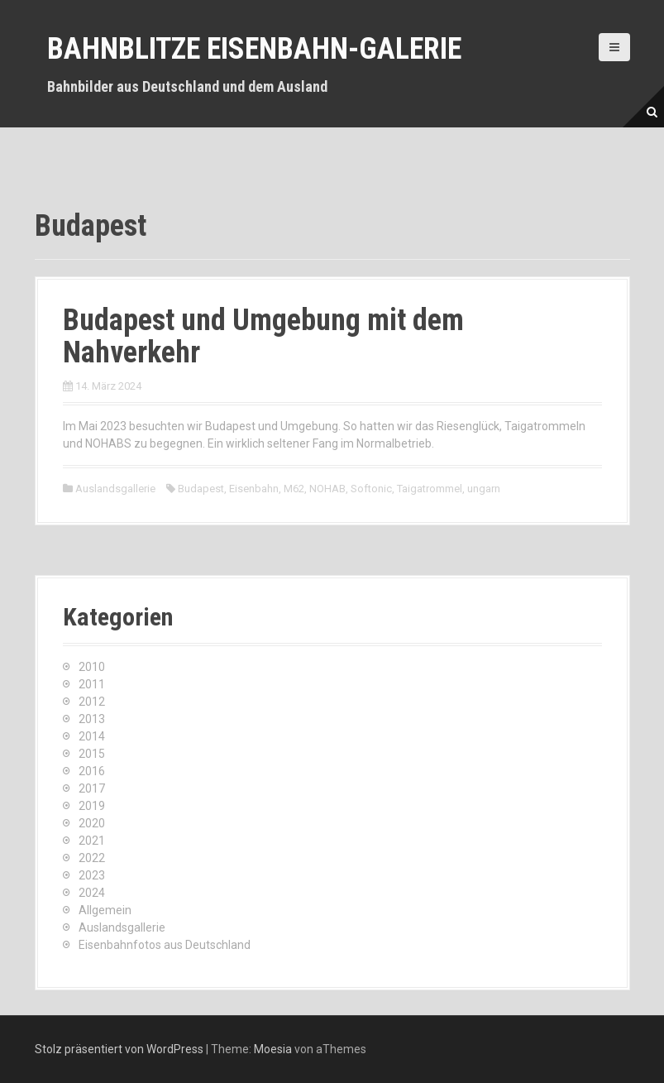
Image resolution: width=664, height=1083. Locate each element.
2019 (92, 805)
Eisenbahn (254, 488)
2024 (92, 892)
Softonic (371, 488)
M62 (294, 488)
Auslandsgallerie (115, 488)
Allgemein (105, 910)
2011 (92, 684)
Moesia (273, 1049)
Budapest (201, 488)
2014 (92, 736)
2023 (92, 875)
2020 (92, 823)
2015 (92, 753)
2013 (92, 719)
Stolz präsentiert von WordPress (119, 1049)
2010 (92, 666)
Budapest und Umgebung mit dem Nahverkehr (263, 337)
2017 (92, 788)
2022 (92, 858)
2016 (92, 771)
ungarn (483, 488)
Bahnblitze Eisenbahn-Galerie (254, 48)
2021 (92, 840)
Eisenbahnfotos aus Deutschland (165, 944)
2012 (92, 701)
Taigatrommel (429, 488)
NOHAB (327, 488)
